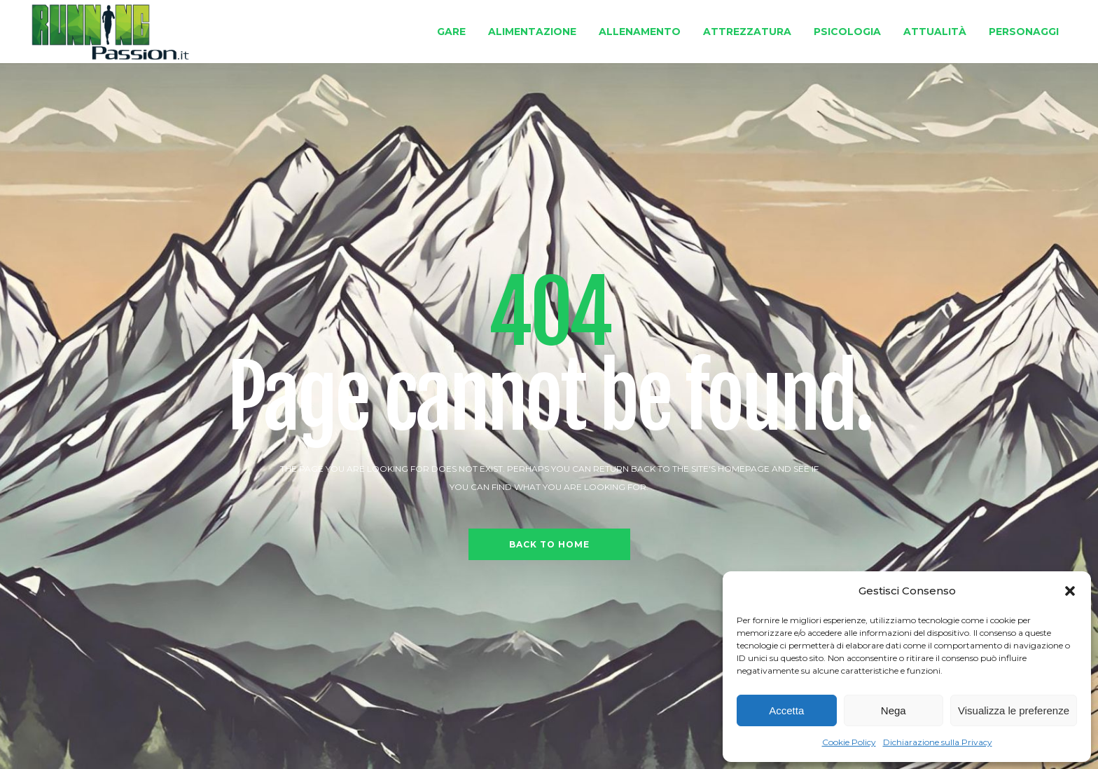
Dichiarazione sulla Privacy (937, 742)
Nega (893, 710)
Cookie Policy (849, 742)
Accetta (786, 710)
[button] (1070, 591)
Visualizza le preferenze (1013, 710)
